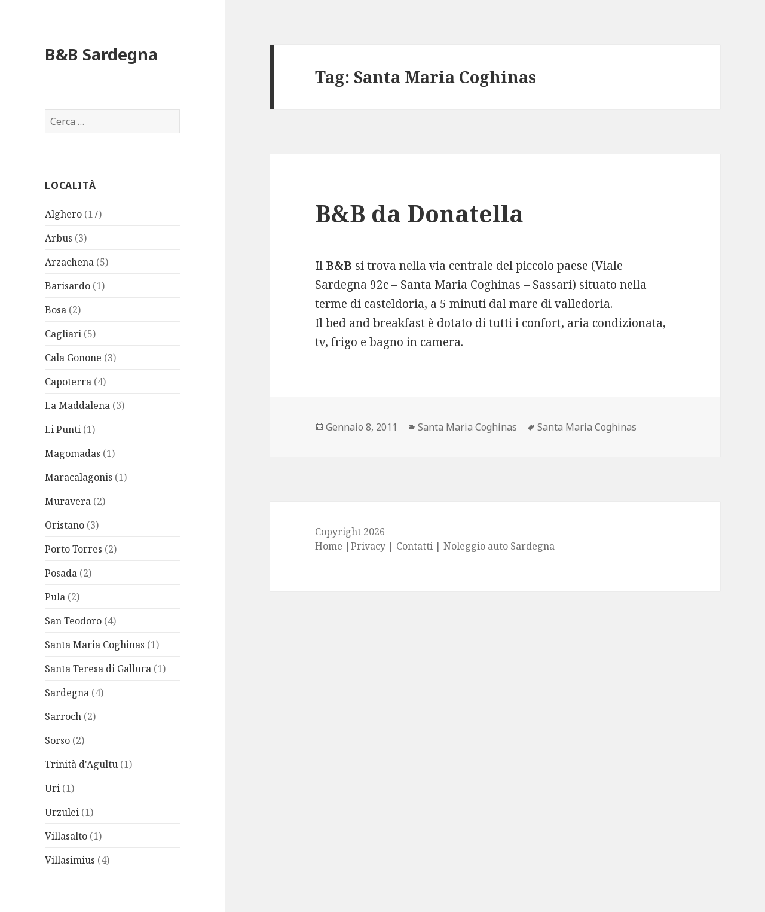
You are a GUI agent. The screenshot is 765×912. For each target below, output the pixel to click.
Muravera (68, 501)
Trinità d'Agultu (81, 764)
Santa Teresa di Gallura (98, 668)
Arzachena (69, 262)
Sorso (57, 740)
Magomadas (72, 453)
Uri (52, 788)
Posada (61, 572)
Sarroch (63, 716)
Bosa (55, 309)
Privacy (368, 546)
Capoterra (68, 381)
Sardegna (67, 692)
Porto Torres (73, 549)
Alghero (63, 214)
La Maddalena (77, 405)
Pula (55, 596)
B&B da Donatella (419, 213)
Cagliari (63, 333)
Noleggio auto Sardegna (499, 546)
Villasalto (66, 836)
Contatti (414, 546)
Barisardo (67, 285)
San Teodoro (73, 620)
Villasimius (70, 860)
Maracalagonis (78, 477)
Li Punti (63, 429)
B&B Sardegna (101, 54)
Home (328, 546)
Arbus (58, 238)
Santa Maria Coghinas (95, 644)
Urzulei (62, 812)
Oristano (64, 525)
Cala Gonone (73, 357)
